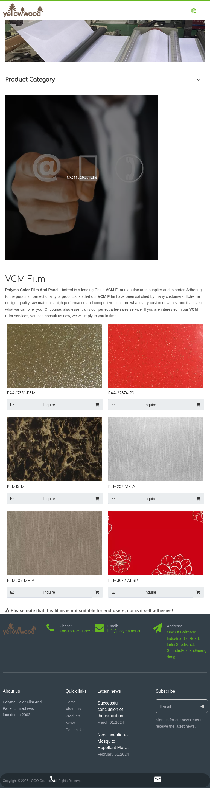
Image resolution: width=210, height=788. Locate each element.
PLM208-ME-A (20, 581)
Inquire (31, 404)
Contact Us (75, 730)
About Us (73, 709)
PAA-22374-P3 (121, 393)
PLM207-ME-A (121, 487)
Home (71, 702)
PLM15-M (16, 487)
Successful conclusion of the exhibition (110, 709)
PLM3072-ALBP (123, 581)
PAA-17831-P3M (21, 393)
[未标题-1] (105, 41)
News (70, 723)
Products (73, 716)
